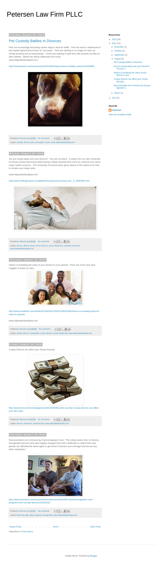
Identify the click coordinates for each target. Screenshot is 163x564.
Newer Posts (15, 527)
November (119, 47)
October (118, 51)
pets (32, 142)
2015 (114, 39)
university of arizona (72, 246)
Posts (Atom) (27, 531)
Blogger (93, 556)
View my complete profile (120, 114)
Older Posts (95, 527)
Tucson (47, 142)
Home (55, 527)
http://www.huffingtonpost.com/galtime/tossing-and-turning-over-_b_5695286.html (49, 181)
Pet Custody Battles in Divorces (35, 41)
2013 (114, 98)
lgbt (27, 515)
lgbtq (31, 515)
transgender (47, 515)
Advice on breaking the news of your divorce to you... (130, 74)
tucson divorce (42, 246)
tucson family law (56, 246)
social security (38, 423)
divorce (27, 142)
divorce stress (29, 246)
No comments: (44, 138)
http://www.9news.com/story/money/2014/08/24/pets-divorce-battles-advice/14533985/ (51, 66)
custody (20, 142)
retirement (28, 423)
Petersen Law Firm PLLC (45, 14)
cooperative (35, 333)
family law (21, 515)
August (117, 59)
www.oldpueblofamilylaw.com (63, 142)
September (119, 55)
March (117, 93)
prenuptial (39, 142)
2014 (114, 43)
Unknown (116, 110)
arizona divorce (23, 333)
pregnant (38, 515)
